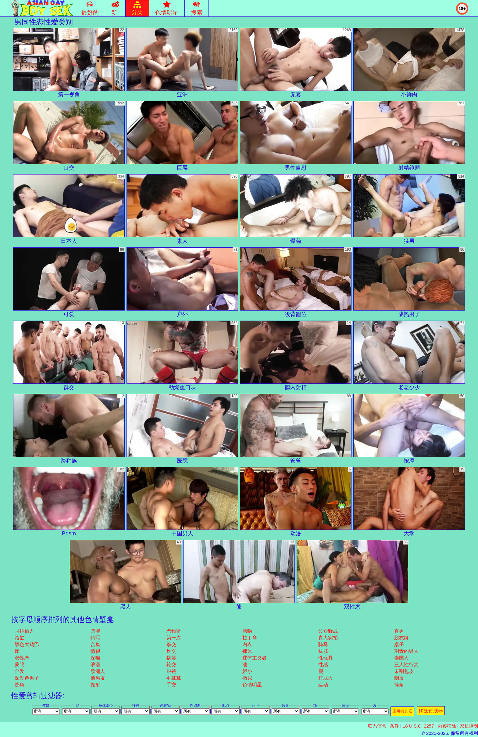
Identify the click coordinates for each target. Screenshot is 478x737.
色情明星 (252, 684)
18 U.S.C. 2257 (418, 725)
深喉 (95, 657)
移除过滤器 (431, 711)
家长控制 (469, 725)
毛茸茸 (173, 678)
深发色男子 (27, 678)
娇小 (247, 671)
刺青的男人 (406, 651)
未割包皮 (404, 671)
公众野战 (328, 631)
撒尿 (247, 678)
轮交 (171, 664)
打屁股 (325, 678)
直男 (399, 631)
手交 (171, 684)
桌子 (399, 644)
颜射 (95, 684)
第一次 (173, 637)
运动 (323, 684)
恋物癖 (173, 631)
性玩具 (325, 657)
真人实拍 (328, 637)
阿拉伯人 (24, 631)
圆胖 (95, 631)
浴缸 (19, 637)
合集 (95, 644)
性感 (323, 664)
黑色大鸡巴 (27, 644)
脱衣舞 (401, 637)
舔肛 (323, 651)
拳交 (171, 644)
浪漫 (95, 664)
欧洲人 (98, 671)
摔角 (399, 684)
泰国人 (401, 657)
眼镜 (171, 671)
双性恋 (22, 657)
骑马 (323, 644)
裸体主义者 (254, 657)
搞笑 (171, 657)
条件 (394, 725)
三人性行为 (406, 664)
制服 (399, 678)
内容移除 (447, 725)
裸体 (247, 651)
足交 (171, 651)
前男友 (98, 678)
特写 (95, 637)
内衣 (247, 644)
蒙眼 (19, 664)
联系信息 (377, 725)
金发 (19, 671)
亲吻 (247, 631)
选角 (19, 684)
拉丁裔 (249, 637)
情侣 (95, 651)
